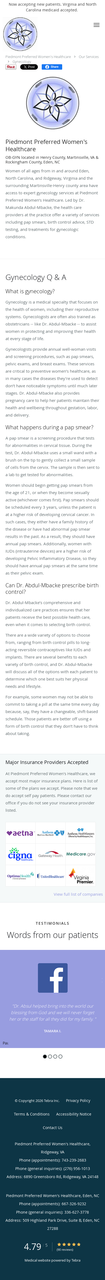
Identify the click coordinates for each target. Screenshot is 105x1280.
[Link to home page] (25, 34)
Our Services (89, 56)
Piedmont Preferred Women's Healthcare (38, 56)
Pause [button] (5, 1043)
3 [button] (55, 1056)
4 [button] (60, 1056)
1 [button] (44, 1056)
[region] (52, 999)
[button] (97, 25)
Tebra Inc (51, 1100)
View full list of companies (78, 894)
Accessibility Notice (73, 1114)
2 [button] (50, 1056)
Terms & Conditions (32, 1114)
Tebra (75, 1260)
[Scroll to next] (101, 979)
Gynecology (22, 61)
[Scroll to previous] (4, 979)
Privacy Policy (78, 1100)
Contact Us (52, 1127)
